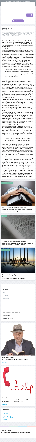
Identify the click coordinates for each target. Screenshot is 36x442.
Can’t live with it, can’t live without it (14, 208)
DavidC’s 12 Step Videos (9, 304)
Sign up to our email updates (11, 313)
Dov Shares (5, 414)
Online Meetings (18, 21)
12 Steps (5, 412)
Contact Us (6, 316)
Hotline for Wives (8, 319)
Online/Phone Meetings (9, 307)
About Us (5, 290)
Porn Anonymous (5, 250)
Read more (5, 363)
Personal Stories (8, 310)
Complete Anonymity (9, 275)
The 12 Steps (6, 298)
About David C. (6, 301)
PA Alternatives (6, 296)
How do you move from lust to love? (14, 242)
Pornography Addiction (7, 183)
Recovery (4, 216)
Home (4, 287)
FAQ (4, 293)
